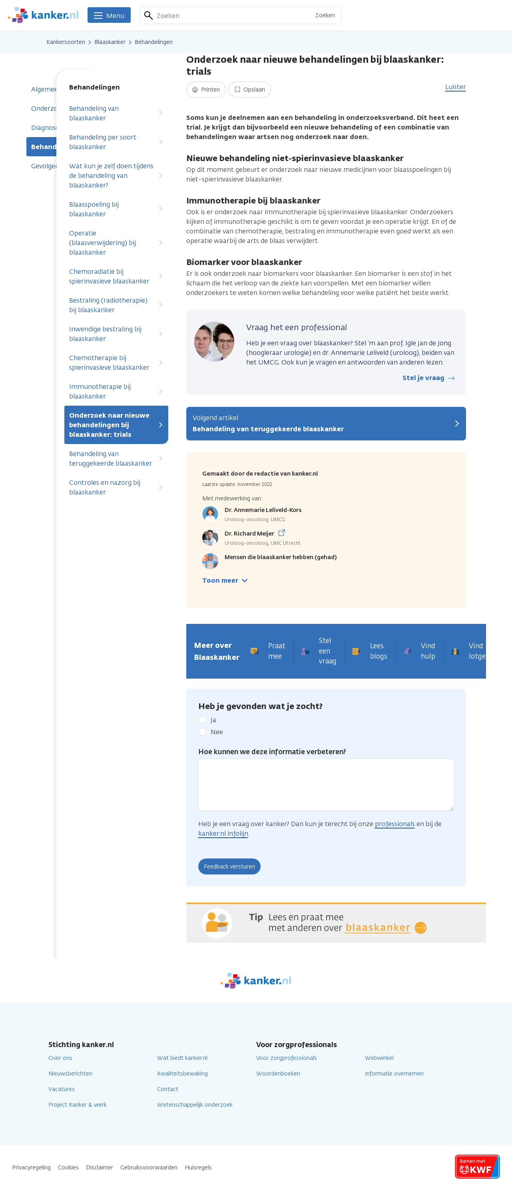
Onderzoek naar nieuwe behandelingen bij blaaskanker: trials (116, 425)
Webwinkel (379, 1058)
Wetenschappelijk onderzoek (195, 1105)
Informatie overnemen (394, 1073)
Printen (206, 90)
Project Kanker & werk (77, 1105)
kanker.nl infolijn (223, 833)
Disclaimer (99, 1167)
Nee (217, 732)
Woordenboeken (278, 1073)
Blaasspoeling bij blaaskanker (116, 209)
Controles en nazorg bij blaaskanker (116, 487)
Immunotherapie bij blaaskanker (116, 391)
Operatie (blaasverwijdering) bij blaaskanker (116, 243)
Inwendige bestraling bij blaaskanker (116, 334)
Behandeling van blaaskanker (116, 113)
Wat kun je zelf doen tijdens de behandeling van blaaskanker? (116, 175)
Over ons (60, 1058)
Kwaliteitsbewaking (182, 1073)
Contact (167, 1089)
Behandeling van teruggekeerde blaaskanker (116, 459)
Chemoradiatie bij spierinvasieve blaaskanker (116, 276)
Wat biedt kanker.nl (182, 1058)
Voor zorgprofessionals (286, 1058)
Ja (213, 720)
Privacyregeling (31, 1167)
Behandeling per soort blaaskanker (116, 142)
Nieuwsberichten (70, 1073)
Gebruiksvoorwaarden (148, 1167)
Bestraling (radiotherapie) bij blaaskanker (116, 305)
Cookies (68, 1167)
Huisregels (198, 1167)
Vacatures (61, 1089)
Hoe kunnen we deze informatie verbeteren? (272, 751)
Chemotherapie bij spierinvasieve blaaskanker (116, 363)
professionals (395, 824)
